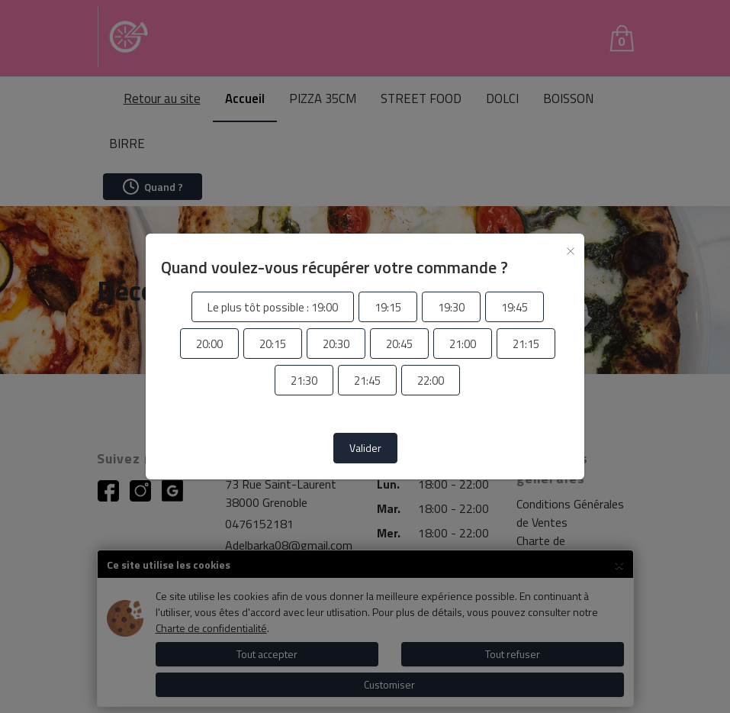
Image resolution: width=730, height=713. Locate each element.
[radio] (272, 307)
